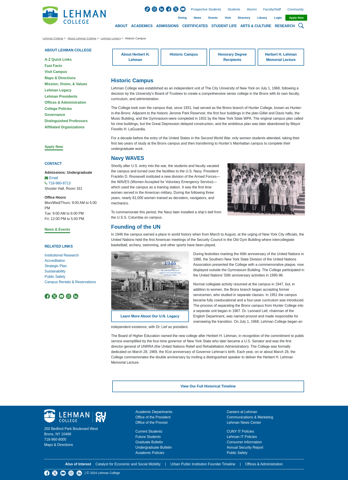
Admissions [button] (167, 26)
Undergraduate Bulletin (153, 447)
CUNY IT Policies (240, 431)
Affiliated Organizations (65, 127)
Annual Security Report (245, 447)
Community (297, 9)
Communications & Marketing (250, 417)
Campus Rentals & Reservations (70, 282)
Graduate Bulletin (149, 442)
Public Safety (55, 276)
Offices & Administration (65, 102)
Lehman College (53, 38)
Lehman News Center (244, 422)
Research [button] (285, 26)
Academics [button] (142, 26)
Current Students (148, 431)
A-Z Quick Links (58, 59)
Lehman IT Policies (242, 437)
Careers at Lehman (242, 412)
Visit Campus (56, 72)
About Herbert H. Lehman (135, 57)
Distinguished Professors (66, 121)
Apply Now (296, 17)
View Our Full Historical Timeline (208, 386)
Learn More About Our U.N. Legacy (150, 316)
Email (53, 178)
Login (278, 17)
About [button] (121, 26)
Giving (182, 17)
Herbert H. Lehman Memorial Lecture (281, 57)
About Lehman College (81, 38)
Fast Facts (53, 66)
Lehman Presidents (61, 96)
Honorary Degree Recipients (232, 57)
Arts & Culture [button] (255, 26)
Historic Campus (184, 54)
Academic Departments (153, 412)
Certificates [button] (195, 26)
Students (234, 9)
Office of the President (152, 417)
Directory (244, 17)
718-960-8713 (59, 183)
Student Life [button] (224, 26)
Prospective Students (204, 9)
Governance (55, 115)
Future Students (148, 437)
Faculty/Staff (272, 9)
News (197, 17)
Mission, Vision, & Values (66, 84)
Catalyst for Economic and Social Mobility (127, 464)
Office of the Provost (151, 422)
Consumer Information (244, 442)
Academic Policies (149, 453)
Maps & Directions (60, 78)
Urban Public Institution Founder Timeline (202, 464)
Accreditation (55, 260)
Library (262, 17)
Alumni (251, 9)
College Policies (58, 109)
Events (213, 17)
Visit (228, 17)
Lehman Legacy (111, 38)
